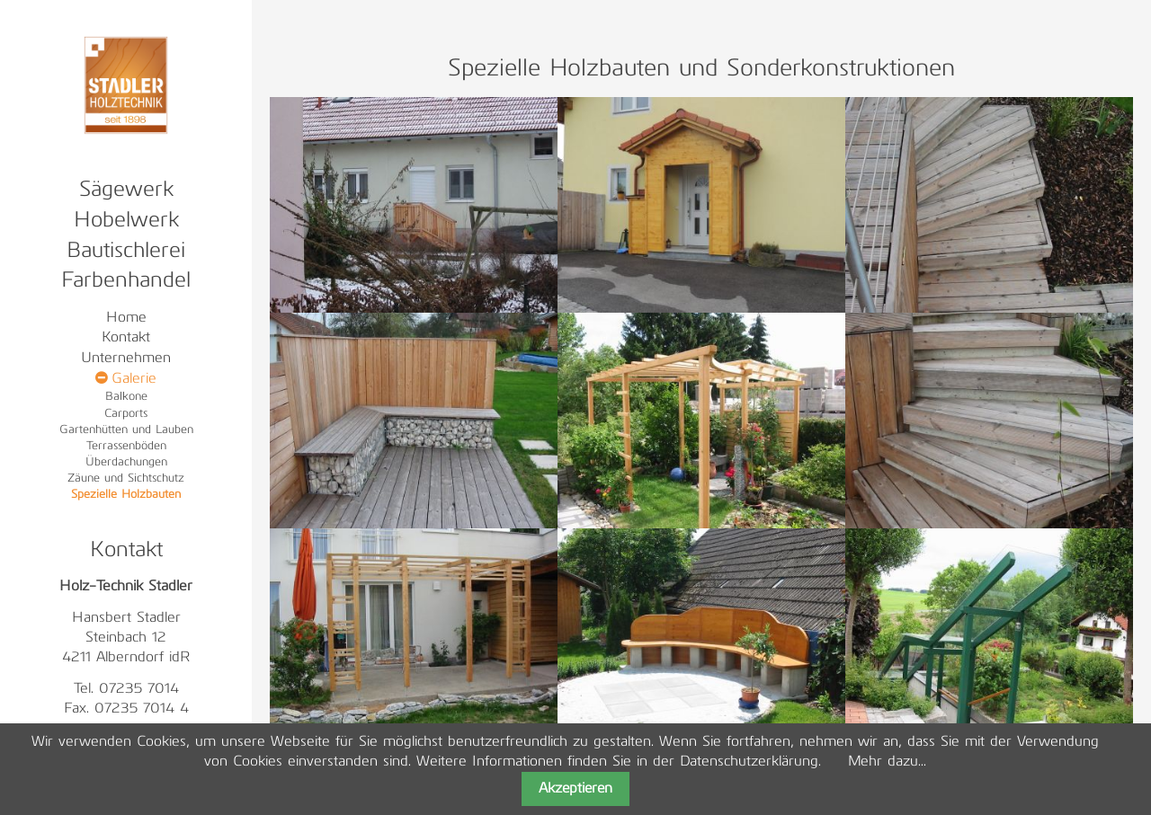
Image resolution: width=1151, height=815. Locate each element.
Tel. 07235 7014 (126, 689)
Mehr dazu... (887, 762)
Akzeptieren (575, 789)
